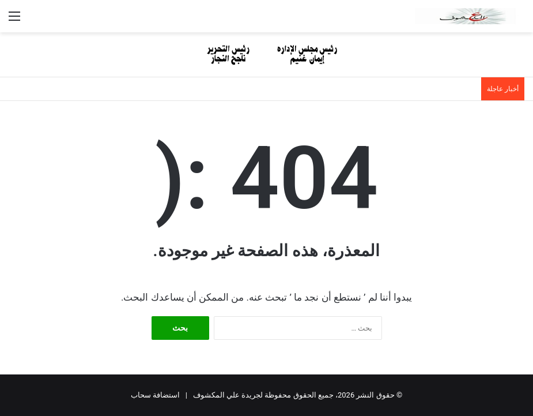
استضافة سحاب (155, 395)
